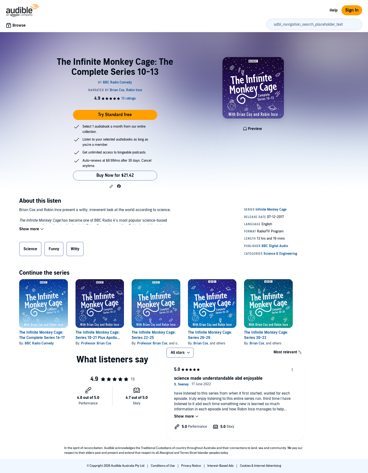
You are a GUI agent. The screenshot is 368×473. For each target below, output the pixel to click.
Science (30, 250)
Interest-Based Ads (220, 466)
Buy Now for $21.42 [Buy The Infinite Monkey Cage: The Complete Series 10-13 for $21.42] (115, 175)
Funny (54, 250)
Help (334, 10)
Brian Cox (200, 343)
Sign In (351, 10)
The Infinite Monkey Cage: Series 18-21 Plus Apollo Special (98, 337)
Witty (75, 250)
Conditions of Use (163, 466)
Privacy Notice (191, 466)
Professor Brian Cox (96, 343)
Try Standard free (115, 114)
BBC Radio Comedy (39, 343)
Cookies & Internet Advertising (260, 466)
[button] (111, 186)
